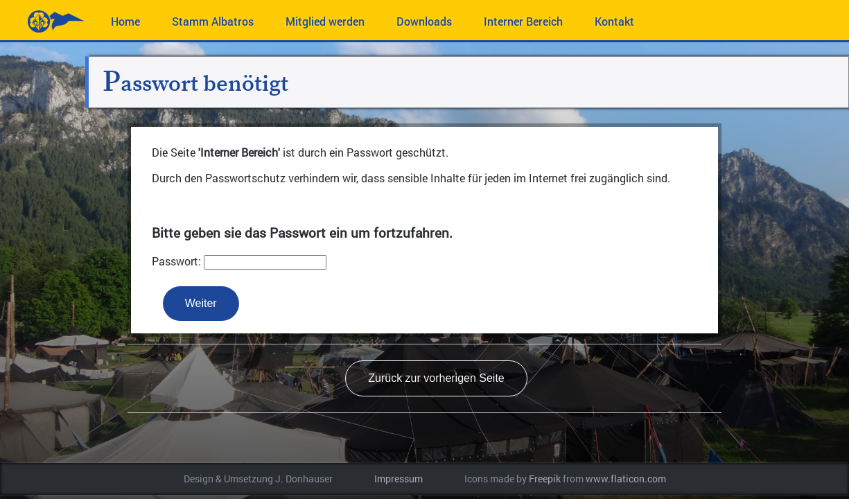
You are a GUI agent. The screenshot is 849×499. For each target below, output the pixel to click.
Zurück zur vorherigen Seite (436, 378)
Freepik (545, 479)
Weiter (201, 303)
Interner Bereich (523, 21)
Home (125, 21)
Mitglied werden (325, 21)
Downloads (424, 21)
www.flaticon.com (626, 479)
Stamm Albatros (213, 21)
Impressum (398, 479)
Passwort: (176, 261)
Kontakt (614, 21)
